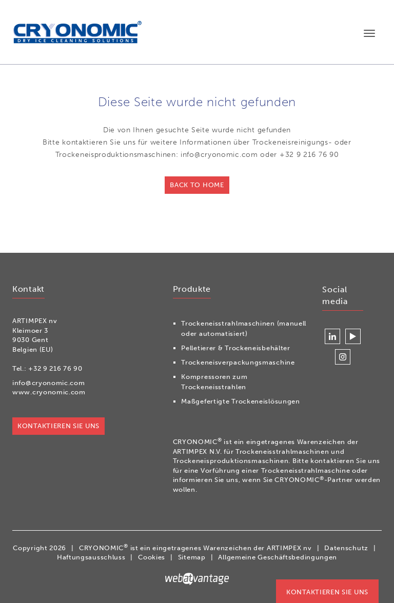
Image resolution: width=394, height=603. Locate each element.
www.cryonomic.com (49, 392)
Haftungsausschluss (91, 557)
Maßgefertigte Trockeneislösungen (240, 401)
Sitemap (192, 557)
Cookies (151, 557)
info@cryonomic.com (48, 383)
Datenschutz (346, 548)
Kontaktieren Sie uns (327, 592)
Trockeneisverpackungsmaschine (237, 362)
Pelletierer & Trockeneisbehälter (235, 348)
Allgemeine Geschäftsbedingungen (277, 557)
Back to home (197, 185)
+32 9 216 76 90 (55, 368)
